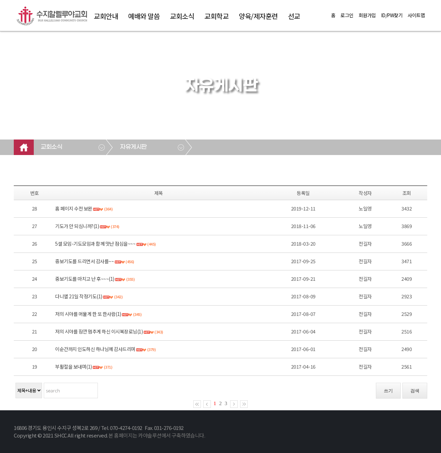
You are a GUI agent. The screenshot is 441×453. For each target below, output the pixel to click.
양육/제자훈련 (258, 16)
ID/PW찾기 (392, 15)
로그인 (346, 15)
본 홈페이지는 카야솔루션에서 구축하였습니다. (157, 435)
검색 (414, 390)
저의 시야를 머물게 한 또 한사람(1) (88, 313)
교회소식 (182, 16)
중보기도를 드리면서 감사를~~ (84, 261)
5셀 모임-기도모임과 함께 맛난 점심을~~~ (95, 243)
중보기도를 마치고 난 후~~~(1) (84, 278)
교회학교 (216, 16)
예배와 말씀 (144, 16)
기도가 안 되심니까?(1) (77, 226)
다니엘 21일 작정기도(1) (78, 296)
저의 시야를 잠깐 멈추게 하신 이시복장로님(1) (99, 331)
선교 (294, 16)
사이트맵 (416, 15)
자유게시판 (133, 147)
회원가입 (367, 15)
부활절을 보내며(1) (73, 366)
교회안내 (106, 16)
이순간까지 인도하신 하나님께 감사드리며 (95, 349)
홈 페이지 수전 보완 (74, 208)
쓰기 (388, 390)
